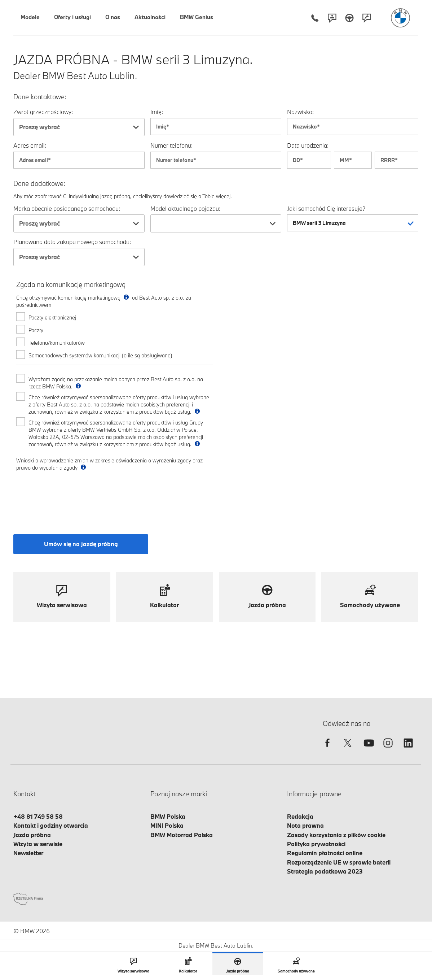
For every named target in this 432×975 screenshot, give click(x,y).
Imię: (156, 112)
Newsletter (28, 853)
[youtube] (368, 749)
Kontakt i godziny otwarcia (50, 825)
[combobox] (79, 127)
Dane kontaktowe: (39, 97)
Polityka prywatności (316, 844)
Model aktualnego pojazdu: (185, 208)
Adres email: (29, 145)
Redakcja (300, 816)
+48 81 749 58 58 (38, 816)
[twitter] (348, 749)
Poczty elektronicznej (52, 317)
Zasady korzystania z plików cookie (336, 835)
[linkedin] (408, 749)
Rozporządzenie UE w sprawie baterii (339, 862)
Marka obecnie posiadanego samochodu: (66, 208)
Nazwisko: (300, 112)
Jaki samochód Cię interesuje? (326, 208)
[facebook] (327, 749)
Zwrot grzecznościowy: (43, 112)
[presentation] (71, 496)
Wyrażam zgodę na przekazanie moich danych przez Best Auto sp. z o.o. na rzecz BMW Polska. (115, 383)
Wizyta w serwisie (37, 844)
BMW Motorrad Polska (181, 835)
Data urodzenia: (308, 145)
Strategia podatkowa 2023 (325, 871)
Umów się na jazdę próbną (81, 544)
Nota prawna (305, 825)
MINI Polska (167, 825)
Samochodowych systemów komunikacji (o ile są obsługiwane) (100, 355)
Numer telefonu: (171, 145)
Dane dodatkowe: (39, 183)
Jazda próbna (32, 835)
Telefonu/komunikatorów (56, 342)
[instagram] (388, 749)
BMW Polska (167, 816)
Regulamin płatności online (324, 853)
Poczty (35, 330)
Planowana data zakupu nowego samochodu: (72, 241)
